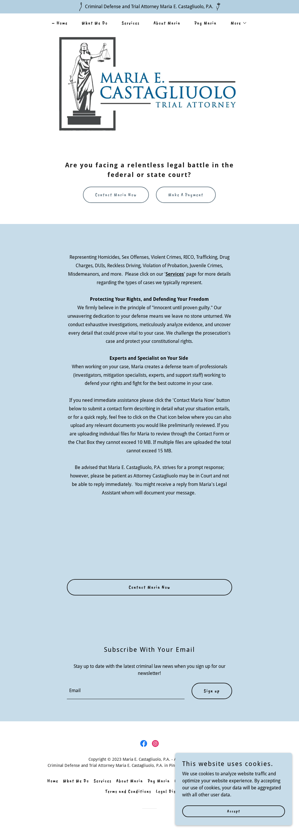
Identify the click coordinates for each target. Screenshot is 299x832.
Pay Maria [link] (205, 23)
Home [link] (62, 23)
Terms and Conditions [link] (128, 791)
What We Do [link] (95, 23)
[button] (236, 23)
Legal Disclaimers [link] (175, 791)
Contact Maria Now (116, 195)
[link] (144, 743)
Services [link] (131, 23)
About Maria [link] (167, 23)
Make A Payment (186, 195)
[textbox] (125, 691)
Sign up (212, 691)
